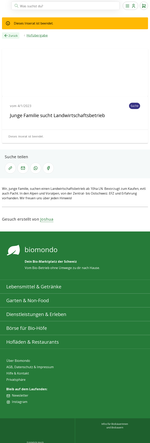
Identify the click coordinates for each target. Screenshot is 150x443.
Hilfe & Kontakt (17, 373)
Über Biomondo (18, 360)
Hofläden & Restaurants (32, 342)
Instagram (19, 402)
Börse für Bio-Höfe (26, 328)
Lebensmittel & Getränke (33, 286)
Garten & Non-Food (27, 300)
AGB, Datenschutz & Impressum (30, 367)
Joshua (46, 219)
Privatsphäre (16, 379)
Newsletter (20, 395)
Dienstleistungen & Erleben (36, 314)
